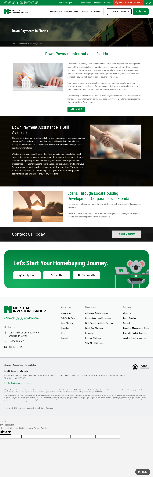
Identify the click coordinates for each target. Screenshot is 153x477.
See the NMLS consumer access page (18, 383)
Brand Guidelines (130, 318)
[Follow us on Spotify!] (36, 2)
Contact (107, 3)
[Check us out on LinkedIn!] (25, 2)
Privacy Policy (30, 365)
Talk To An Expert (65, 3)
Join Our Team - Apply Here (135, 338)
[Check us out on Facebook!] (5, 2)
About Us (127, 313)
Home (14, 44)
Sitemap (7, 365)
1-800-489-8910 (16, 341)
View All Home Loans (94, 343)
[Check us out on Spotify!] (36, 318)
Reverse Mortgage (93, 338)
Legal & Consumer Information (16, 371)
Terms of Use (18, 365)
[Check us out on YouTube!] (21, 2)
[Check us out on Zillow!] (32, 2)
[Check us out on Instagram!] (13, 2)
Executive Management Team (136, 328)
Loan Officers (86, 3)
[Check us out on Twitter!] (9, 2)
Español (97, 11)
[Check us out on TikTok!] (29, 2)
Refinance (89, 333)
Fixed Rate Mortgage (94, 328)
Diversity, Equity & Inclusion (135, 333)
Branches (98, 3)
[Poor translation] (7, 432)
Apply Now (140, 11)
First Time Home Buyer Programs (99, 323)
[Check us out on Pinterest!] (17, 2)
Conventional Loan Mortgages (98, 318)
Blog (76, 3)
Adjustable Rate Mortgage (96, 313)
